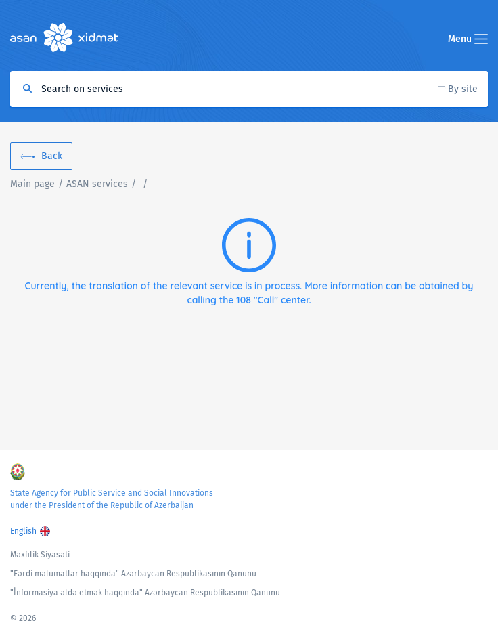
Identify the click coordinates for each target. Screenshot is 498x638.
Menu (468, 39)
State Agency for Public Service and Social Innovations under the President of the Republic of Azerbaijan (111, 499)
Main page (32, 184)
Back (51, 156)
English (23, 531)
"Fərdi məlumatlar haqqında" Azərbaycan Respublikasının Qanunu (133, 573)
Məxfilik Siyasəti (40, 554)
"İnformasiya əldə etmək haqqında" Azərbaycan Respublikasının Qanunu (145, 592)
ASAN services (97, 184)
